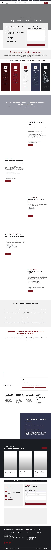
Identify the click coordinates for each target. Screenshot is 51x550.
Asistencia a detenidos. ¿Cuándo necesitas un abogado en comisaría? (10, 472)
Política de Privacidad (40, 41)
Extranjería (20, 2)
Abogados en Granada (9, 488)
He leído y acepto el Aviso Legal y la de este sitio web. (33, 385)
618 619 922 (8, 386)
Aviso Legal (34, 41)
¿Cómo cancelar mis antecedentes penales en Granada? (39, 472)
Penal (16, 2)
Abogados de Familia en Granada (25, 87)
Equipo (36, 2)
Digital (32, 2)
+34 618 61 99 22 (10, 500)
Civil (28, 2)
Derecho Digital (46, 71)
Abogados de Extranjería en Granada (15, 86)
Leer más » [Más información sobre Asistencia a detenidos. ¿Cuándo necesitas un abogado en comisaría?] (6, 475)
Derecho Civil (36, 70)
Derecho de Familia (25, 71)
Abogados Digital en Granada (46, 87)
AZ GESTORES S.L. (39, 532)
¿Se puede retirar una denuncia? (25, 471)
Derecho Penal (5, 71)
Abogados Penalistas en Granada (5, 87)
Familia (25, 2)
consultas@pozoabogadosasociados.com (14, 497)
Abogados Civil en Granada (35, 88)
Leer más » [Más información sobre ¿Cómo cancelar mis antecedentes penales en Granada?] (36, 475)
